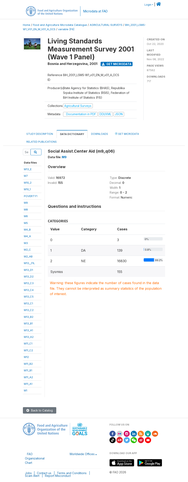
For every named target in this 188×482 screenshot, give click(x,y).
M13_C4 (29, 290)
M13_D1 (28, 269)
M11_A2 (28, 377)
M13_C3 (29, 283)
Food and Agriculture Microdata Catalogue (60, 24)
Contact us (44, 473)
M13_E (28, 169)
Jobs (28, 473)
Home (26, 24)
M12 (26, 357)
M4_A (27, 236)
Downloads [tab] (99, 133)
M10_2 (28, 182)
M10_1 (27, 189)
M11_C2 (28, 350)
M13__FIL (29, 263)
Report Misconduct (58, 475)
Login (148, 4)
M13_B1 (28, 323)
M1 (25, 390)
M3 (26, 243)
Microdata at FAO (95, 11)
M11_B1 (28, 370)
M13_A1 (28, 330)
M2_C (27, 249)
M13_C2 (29, 310)
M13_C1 (28, 303)
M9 (26, 202)
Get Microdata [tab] (127, 133)
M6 (26, 216)
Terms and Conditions (72, 473)
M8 (26, 209)
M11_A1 (28, 383)
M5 (26, 223)
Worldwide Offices (82, 454)
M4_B (27, 229)
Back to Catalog (39, 410)
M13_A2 (29, 336)
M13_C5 (29, 296)
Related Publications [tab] (41, 141)
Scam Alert (32, 475)
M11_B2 (28, 363)
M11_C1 (28, 343)
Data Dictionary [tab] (72, 134)
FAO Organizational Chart (35, 458)
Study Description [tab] (39, 133)
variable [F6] (66, 29)
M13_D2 (29, 276)
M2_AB (28, 256)
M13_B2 (28, 316)
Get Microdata (117, 64)
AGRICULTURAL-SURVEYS (106, 24)
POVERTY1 (30, 196)
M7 (26, 175)
